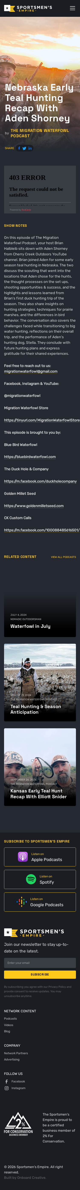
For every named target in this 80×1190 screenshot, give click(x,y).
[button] (71, 8)
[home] (34, 8)
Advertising (11, 1059)
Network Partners (16, 1053)
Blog (7, 1031)
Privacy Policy (57, 986)
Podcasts (10, 1018)
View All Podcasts (63, 557)
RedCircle (26, 210)
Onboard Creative (31, 1178)
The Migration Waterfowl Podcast (40, 133)
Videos (8, 1025)
